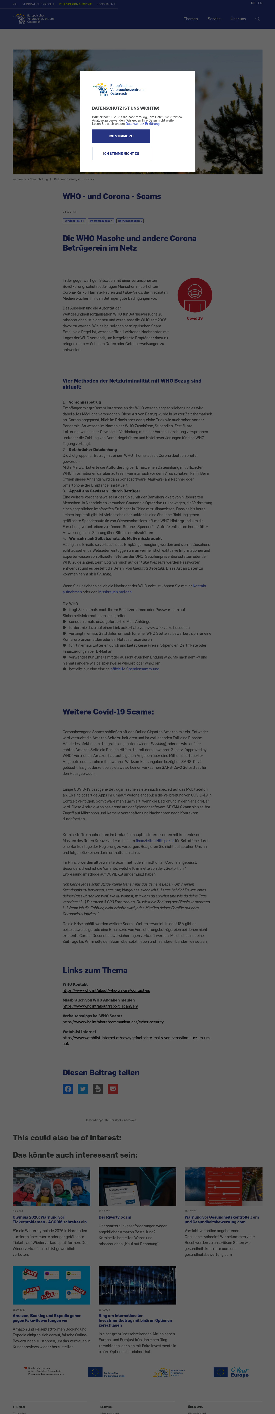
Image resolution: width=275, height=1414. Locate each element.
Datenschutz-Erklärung (143, 124)
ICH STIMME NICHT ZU (121, 154)
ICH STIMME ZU (121, 136)
